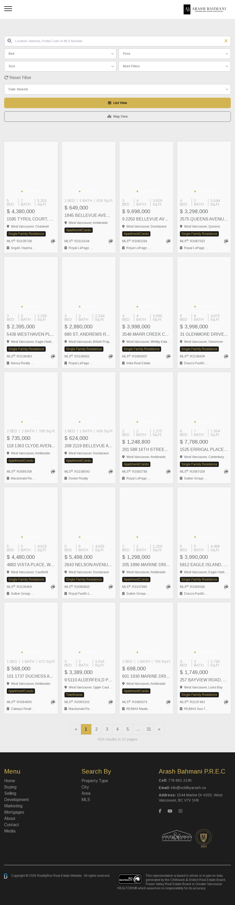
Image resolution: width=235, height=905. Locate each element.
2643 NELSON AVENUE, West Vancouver (88, 564)
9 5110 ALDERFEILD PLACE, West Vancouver (88, 680)
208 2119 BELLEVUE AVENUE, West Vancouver (88, 446)
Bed (11, 54)
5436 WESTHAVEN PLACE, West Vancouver (31, 334)
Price (126, 54)
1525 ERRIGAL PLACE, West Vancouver (204, 449)
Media (9, 831)
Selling (10, 793)
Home (9, 781)
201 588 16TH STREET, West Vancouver (146, 449)
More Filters (131, 66)
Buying (10, 787)
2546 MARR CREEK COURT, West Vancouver (146, 334)
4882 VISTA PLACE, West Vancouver (31, 564)
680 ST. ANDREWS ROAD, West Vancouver (88, 334)
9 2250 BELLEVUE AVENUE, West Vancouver (146, 219)
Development (16, 799)
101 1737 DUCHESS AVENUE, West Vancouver (31, 676)
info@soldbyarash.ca (188, 788)
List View (117, 103)
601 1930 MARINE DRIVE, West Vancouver (146, 676)
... (138, 729)
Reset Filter (17, 77)
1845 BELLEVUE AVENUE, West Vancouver (88, 215)
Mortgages (14, 812)
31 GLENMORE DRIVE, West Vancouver (204, 334)
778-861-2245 (180, 780)
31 (148, 729)
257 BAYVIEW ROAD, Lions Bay (204, 680)
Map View (118, 116)
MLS (85, 799)
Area (85, 793)
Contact (11, 825)
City (85, 787)
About (9, 818)
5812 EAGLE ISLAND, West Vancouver (204, 564)
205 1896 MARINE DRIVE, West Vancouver (146, 564)
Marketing (13, 806)
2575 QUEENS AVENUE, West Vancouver (204, 219)
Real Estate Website (68, 876)
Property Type (94, 781)
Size (12, 66)
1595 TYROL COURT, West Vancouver (31, 219)
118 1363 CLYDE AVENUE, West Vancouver (31, 446)
